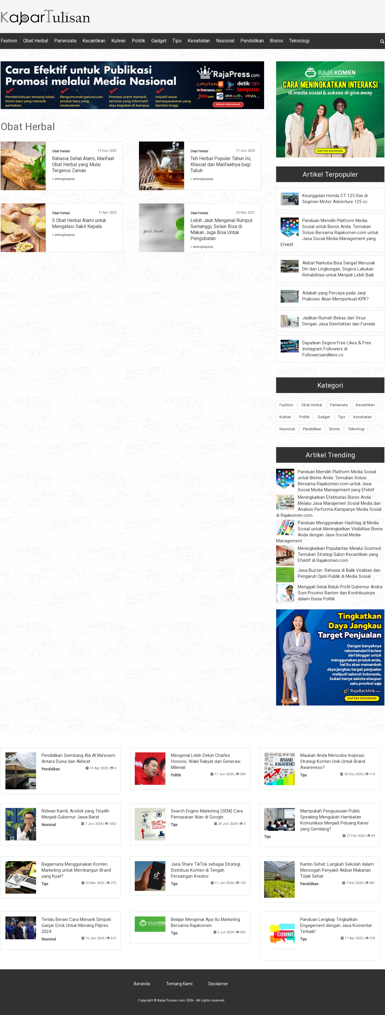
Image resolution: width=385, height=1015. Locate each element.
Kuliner (118, 41)
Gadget (158, 41)
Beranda (142, 983)
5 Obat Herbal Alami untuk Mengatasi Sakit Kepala (79, 223)
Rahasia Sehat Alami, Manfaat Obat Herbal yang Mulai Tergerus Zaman (83, 164)
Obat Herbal (35, 41)
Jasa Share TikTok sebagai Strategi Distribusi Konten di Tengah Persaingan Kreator (205, 870)
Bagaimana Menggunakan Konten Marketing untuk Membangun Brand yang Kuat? (76, 870)
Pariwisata (65, 41)
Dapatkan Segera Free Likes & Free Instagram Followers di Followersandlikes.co (336, 349)
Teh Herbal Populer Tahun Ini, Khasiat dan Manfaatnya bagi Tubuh (220, 164)
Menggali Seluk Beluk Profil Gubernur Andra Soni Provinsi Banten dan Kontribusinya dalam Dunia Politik (340, 593)
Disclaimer (218, 983)
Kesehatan (199, 41)
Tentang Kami (179, 983)
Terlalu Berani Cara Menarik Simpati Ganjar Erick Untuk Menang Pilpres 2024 (76, 925)
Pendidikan (252, 41)
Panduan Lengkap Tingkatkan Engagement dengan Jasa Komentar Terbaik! (336, 925)
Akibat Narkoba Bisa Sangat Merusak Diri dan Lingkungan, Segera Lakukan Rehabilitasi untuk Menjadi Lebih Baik (338, 269)
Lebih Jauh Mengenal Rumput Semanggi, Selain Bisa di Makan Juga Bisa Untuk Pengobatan (221, 229)
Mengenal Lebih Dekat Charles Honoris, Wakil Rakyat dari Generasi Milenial (205, 761)
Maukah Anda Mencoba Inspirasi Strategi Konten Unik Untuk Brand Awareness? (332, 761)
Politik (138, 41)
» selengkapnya (63, 179)
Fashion (9, 41)
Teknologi (299, 41)
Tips (177, 41)
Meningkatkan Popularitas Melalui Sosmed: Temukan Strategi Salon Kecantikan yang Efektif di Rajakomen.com (340, 554)
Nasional (225, 41)
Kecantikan (93, 41)
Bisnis (276, 41)
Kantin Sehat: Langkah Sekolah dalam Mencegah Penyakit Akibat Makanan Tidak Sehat (337, 870)
